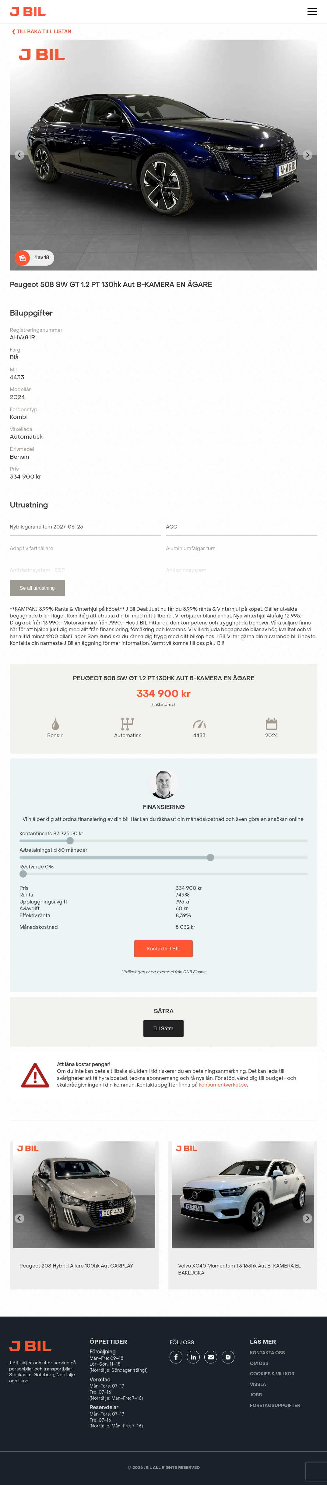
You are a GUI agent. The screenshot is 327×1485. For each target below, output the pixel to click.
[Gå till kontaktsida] (210, 1357)
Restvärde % (36, 867)
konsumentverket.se (223, 1085)
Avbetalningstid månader (53, 850)
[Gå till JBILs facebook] (176, 1357)
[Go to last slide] (19, 155)
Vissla (258, 1385)
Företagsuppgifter (275, 1406)
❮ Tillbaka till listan (41, 31)
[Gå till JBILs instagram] (228, 1357)
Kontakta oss (267, 1353)
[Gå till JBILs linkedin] (193, 1357)
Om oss (259, 1364)
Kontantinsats (51, 833)
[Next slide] (307, 155)
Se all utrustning (37, 588)
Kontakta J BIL (163, 949)
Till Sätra (163, 1028)
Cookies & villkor (272, 1374)
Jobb (256, 1395)
